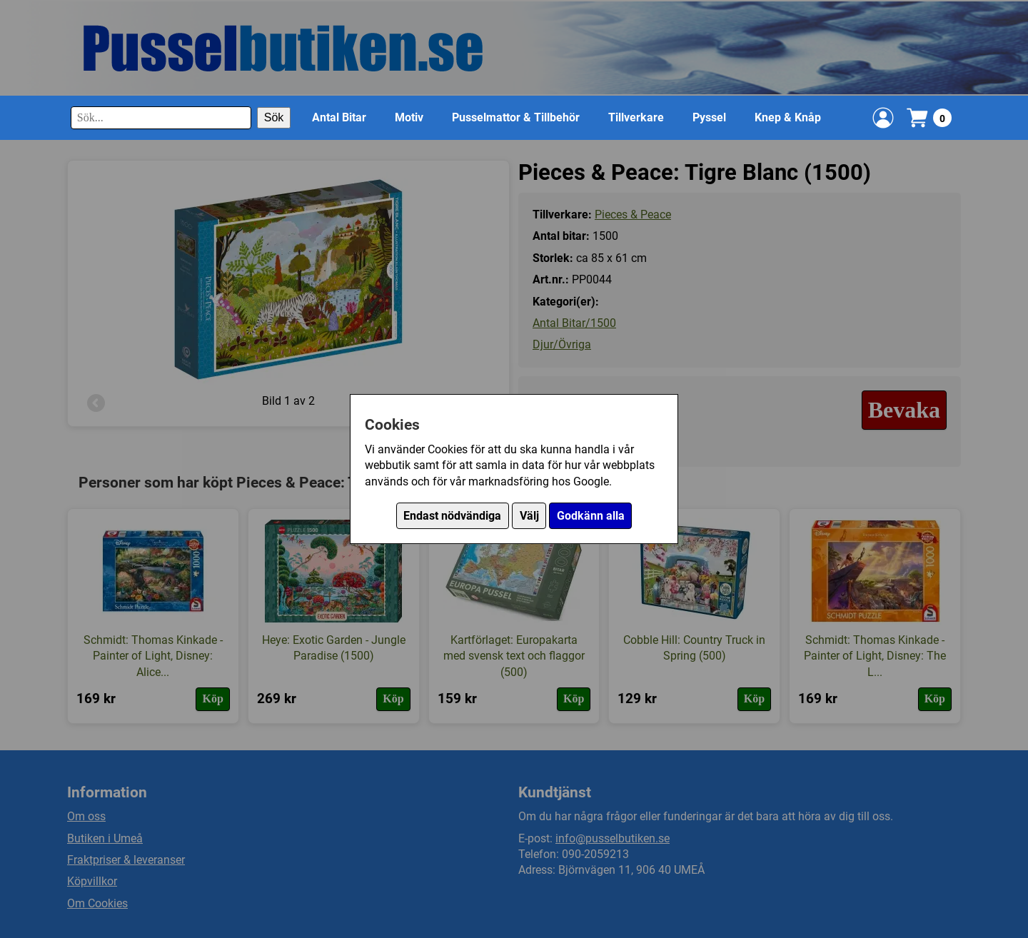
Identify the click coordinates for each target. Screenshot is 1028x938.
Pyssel (709, 117)
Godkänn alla (591, 516)
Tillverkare (636, 117)
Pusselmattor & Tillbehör (516, 117)
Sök (274, 117)
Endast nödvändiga (452, 516)
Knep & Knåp (788, 117)
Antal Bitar (339, 117)
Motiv (409, 117)
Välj (529, 516)
